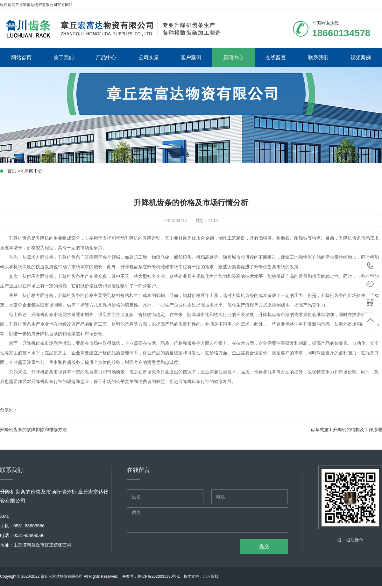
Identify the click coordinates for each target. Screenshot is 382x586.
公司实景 (148, 57)
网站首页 (21, 57)
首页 (11, 170)
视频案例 (360, 57)
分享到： (9, 409)
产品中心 (106, 57)
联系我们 (318, 57)
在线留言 (275, 57)
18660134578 (370, 266)
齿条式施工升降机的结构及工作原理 (346, 429)
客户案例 (191, 57)
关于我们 (63, 57)
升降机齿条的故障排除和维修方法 (33, 429)
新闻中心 (233, 57)
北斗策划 (210, 576)
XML (4, 516)
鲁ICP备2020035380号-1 (159, 576)
